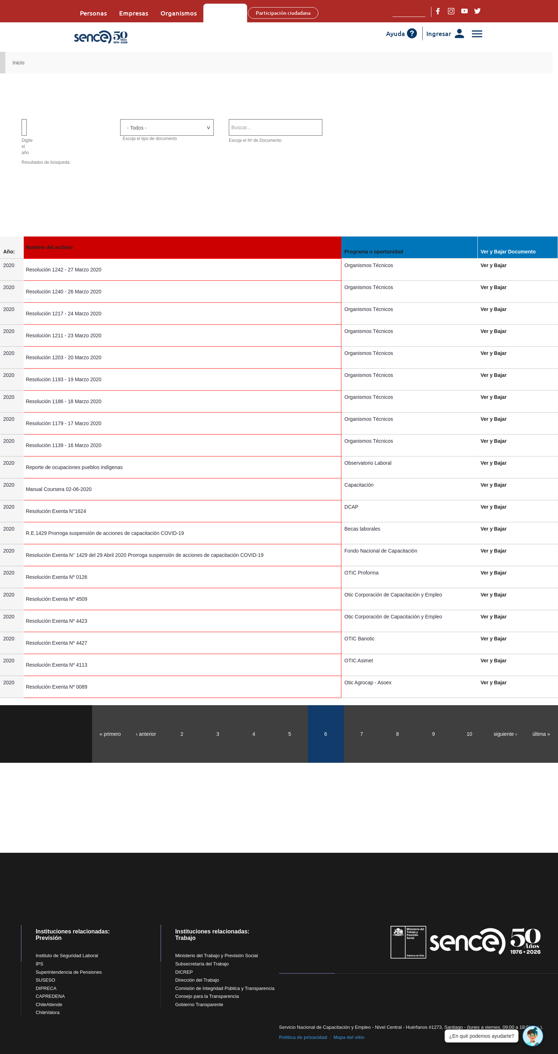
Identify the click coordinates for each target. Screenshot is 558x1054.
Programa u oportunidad (375, 252)
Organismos (178, 13)
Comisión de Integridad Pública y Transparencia (225, 988)
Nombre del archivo (53, 247)
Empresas (133, 13)
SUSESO (45, 980)
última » (541, 734)
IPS (39, 964)
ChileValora (47, 1012)
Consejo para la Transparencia (207, 996)
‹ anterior (146, 734)
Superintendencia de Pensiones (69, 972)
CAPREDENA (50, 996)
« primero (110, 734)
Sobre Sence (228, 13)
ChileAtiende (49, 1004)
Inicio (18, 63)
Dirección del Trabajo (197, 980)
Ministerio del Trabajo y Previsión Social (216, 955)
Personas (93, 13)
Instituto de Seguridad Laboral (67, 955)
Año (10, 252)
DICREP (184, 972)
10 (469, 734)
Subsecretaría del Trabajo (202, 964)
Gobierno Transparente (199, 1004)
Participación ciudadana (289, 12)
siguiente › (505, 734)
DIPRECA (46, 988)
